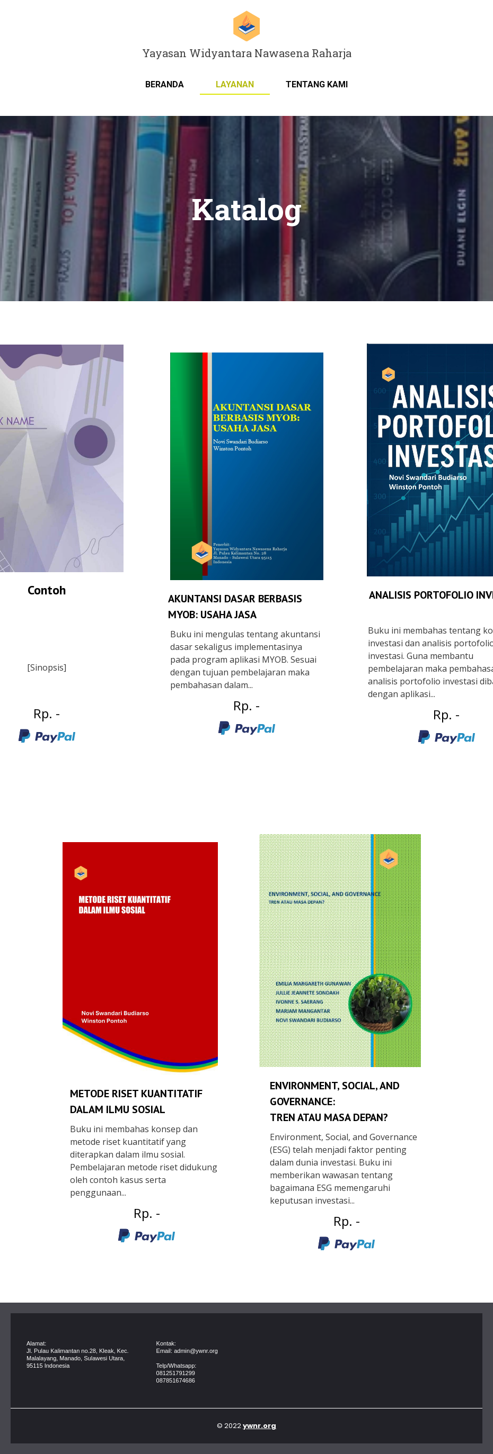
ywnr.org (259, 1426)
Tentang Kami (317, 84)
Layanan (235, 84)
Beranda (164, 84)
